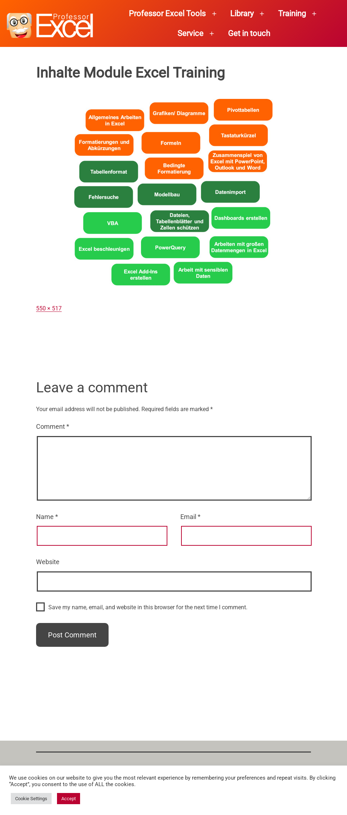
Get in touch (249, 33)
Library (242, 13)
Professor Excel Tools (167, 13)
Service (190, 33)
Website (48, 562)
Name (47, 516)
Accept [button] (68, 798)
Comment (52, 426)
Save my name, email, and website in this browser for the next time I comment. (147, 607)
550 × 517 (49, 308)
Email (190, 516)
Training (292, 13)
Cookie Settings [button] (31, 798)
